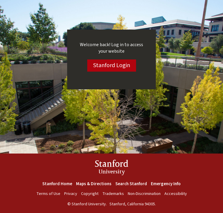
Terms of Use (48, 194)
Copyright (89, 194)
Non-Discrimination (144, 194)
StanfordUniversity (111, 168)
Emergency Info (166, 184)
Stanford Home (57, 184)
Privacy (70, 194)
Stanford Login (111, 65)
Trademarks (113, 194)
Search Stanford (131, 184)
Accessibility (175, 194)
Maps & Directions (94, 184)
